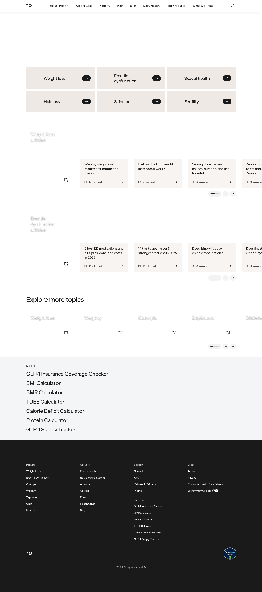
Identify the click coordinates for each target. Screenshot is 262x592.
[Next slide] (233, 194)
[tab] (58, 6)
